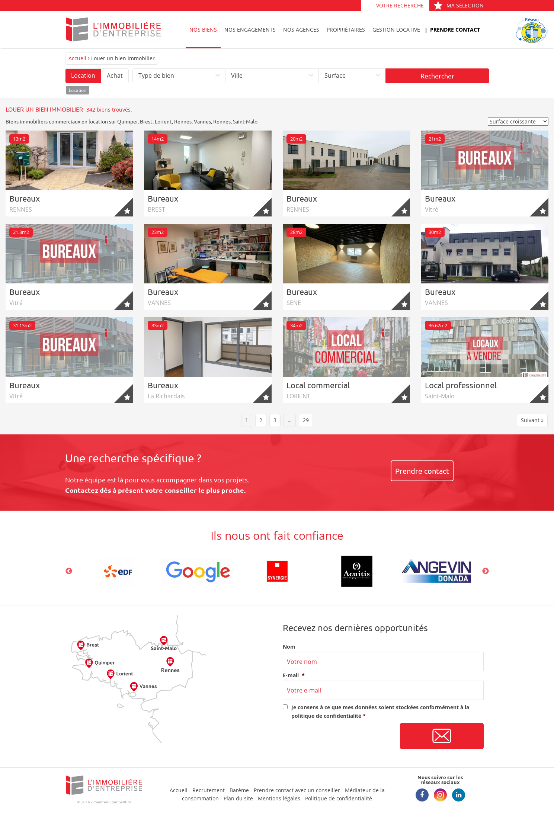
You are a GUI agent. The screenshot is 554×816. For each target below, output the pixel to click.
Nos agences (301, 29)
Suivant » (532, 420)
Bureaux (24, 198)
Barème (239, 790)
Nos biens (203, 29)
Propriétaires (346, 29)
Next (485, 571)
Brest (146, 121)
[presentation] (339, 736)
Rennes (183, 121)
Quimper (127, 121)
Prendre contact (455, 29)
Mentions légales (279, 798)
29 (306, 420)
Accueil (77, 58)
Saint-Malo (245, 121)
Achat (115, 75)
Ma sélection (458, 5)
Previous (69, 571)
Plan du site (238, 798)
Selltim (125, 801)
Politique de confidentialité (338, 798)
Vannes (202, 121)
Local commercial (318, 385)
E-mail (294, 675)
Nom (289, 646)
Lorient (163, 121)
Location (83, 75)
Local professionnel (461, 385)
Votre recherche (400, 5)
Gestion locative (396, 29)
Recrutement (208, 790)
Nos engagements (250, 29)
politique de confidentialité (326, 715)
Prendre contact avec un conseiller (297, 790)
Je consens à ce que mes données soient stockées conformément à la (380, 711)
